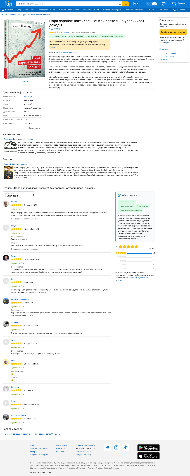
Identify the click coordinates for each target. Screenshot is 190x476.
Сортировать (9, 193)
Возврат (33, 451)
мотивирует (93, 36)
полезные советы (59, 36)
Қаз (148, 4)
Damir (13, 279)
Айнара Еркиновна (20, 299)
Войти (135, 3)
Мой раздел (137, 5)
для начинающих (77, 36)
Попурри (28, 96)
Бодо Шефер (55, 29)
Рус (154, 4)
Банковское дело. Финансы (39, 14)
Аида (13, 340)
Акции (152, 10)
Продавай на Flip (47, 10)
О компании (61, 445)
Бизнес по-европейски (66, 52)
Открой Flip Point (91, 10)
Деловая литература (17, 14)
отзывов (65, 32)
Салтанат (15, 387)
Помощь (33, 445)
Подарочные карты (112, 10)
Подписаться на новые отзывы (83, 32)
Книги (4, 14)
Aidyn (13, 226)
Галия (13, 401)
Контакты (164, 60)
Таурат (14, 256)
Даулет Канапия (18, 415)
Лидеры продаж (179, 10)
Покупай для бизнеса (69, 10)
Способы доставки (168, 53)
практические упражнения (112, 36)
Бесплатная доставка (134, 10)
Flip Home (163, 10)
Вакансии (60, 451)
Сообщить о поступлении (173, 32)
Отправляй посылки (26, 10)
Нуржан (14, 322)
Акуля (13, 360)
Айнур (14, 202)
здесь (52, 47)
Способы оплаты (167, 56)
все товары (28, 139)
